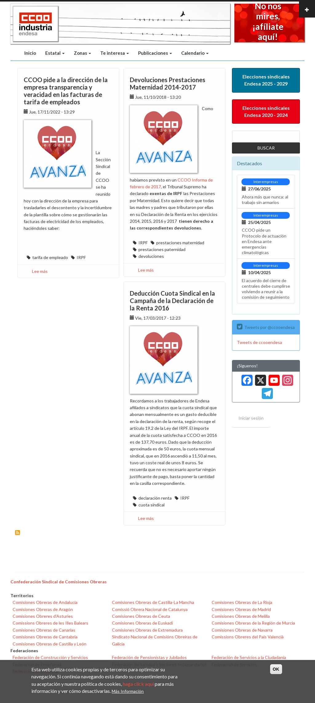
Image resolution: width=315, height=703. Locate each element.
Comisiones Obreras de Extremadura (147, 630)
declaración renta (155, 498)
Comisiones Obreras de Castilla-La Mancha (153, 602)
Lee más (40, 271)
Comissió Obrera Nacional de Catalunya (150, 609)
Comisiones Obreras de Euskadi (142, 622)
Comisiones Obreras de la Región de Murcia (253, 622)
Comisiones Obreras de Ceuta (141, 616)
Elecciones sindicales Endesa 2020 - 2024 (266, 111)
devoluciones (151, 256)
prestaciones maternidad (180, 242)
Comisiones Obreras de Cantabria (45, 636)
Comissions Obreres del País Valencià (248, 636)
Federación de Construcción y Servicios (50, 657)
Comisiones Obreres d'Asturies (43, 616)
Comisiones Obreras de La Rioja (242, 602)
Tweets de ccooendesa (259, 342)
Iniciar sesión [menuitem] (251, 418)
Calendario (195, 53)
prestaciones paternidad (161, 249)
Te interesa (114, 53)
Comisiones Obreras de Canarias (44, 630)
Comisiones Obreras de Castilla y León (49, 643)
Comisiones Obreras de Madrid (241, 609)
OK (276, 669)
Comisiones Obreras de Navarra (242, 630)
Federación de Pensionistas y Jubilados (149, 657)
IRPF (81, 257)
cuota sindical (151, 504)
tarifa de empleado (50, 257)
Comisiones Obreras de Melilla (241, 616)
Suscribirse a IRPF (17, 532)
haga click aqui (138, 684)
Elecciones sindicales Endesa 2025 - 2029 (266, 80)
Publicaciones (155, 53)
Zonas (82, 53)
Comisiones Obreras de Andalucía (45, 602)
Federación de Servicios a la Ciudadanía (249, 657)
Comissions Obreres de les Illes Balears (50, 622)
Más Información (128, 691)
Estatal (55, 53)
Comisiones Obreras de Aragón (43, 609)
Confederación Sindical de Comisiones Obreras (58, 581)
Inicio (30, 53)
